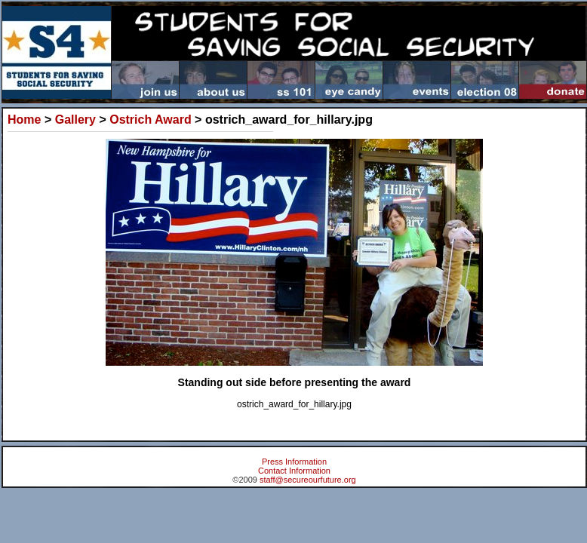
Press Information (294, 461)
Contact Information (294, 470)
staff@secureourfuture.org (308, 479)
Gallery (75, 119)
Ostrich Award (150, 119)
